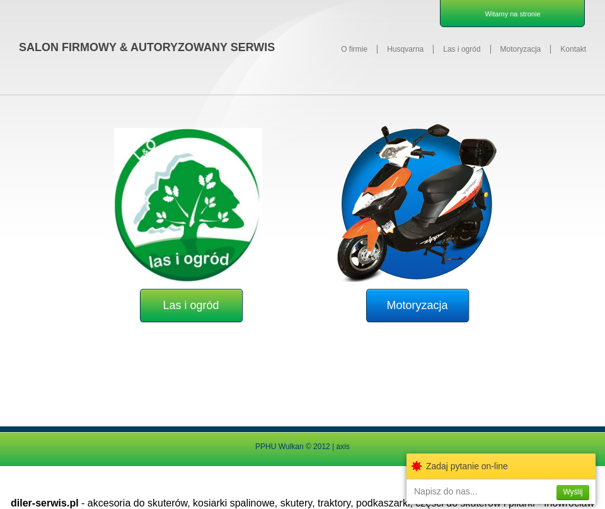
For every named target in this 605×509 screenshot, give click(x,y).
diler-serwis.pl (45, 503)
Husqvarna (405, 49)
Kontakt (573, 49)
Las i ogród (461, 49)
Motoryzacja (520, 49)
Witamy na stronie (512, 14)
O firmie (354, 49)
